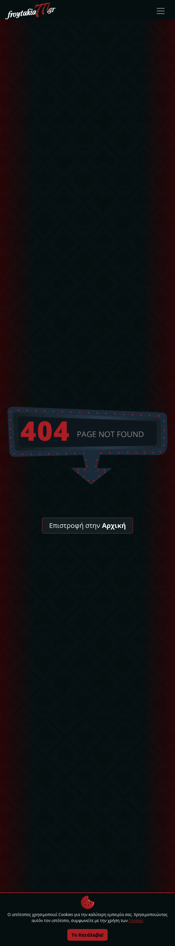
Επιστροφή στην (87, 525)
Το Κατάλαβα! (87, 935)
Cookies (136, 920)
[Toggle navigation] (161, 11)
